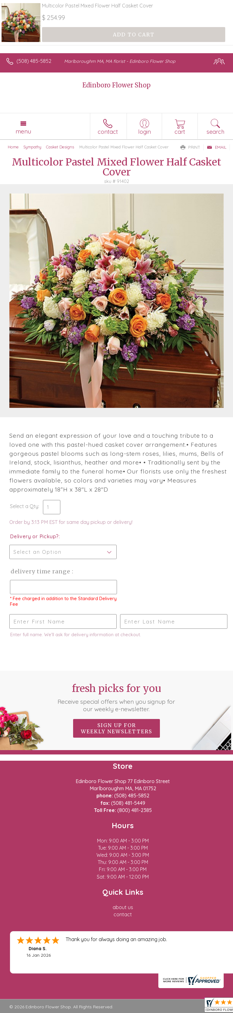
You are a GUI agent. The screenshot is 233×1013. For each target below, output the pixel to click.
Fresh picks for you (116, 697)
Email (216, 147)
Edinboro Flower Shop (116, 85)
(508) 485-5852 (33, 61)
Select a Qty (24, 506)
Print (190, 147)
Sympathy (32, 146)
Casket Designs (60, 146)
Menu (23, 131)
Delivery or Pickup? (34, 536)
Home (13, 146)
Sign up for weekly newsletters (116, 728)
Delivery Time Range (40, 571)
